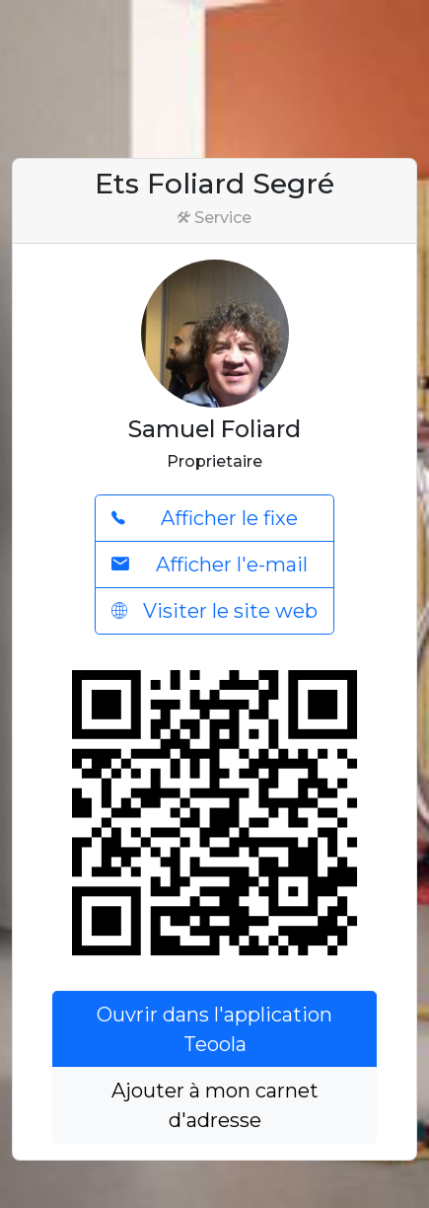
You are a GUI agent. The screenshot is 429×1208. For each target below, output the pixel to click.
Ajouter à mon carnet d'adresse (215, 1105)
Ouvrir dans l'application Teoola (214, 1029)
